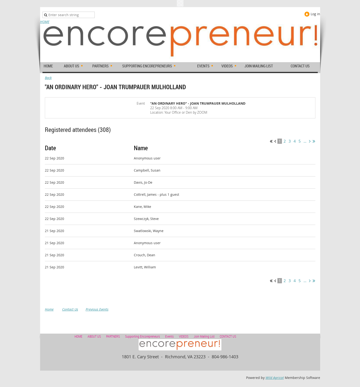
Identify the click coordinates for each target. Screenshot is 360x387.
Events (169, 336)
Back (48, 77)
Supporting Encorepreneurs (142, 336)
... (305, 141)
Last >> (314, 141)
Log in (315, 14)
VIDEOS (183, 336)
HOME (44, 21)
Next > (310, 141)
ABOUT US (94, 336)
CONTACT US (228, 336)
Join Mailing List (204, 336)
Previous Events (97, 309)
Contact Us (70, 309)
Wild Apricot (275, 377)
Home (49, 309)
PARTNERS (113, 336)
